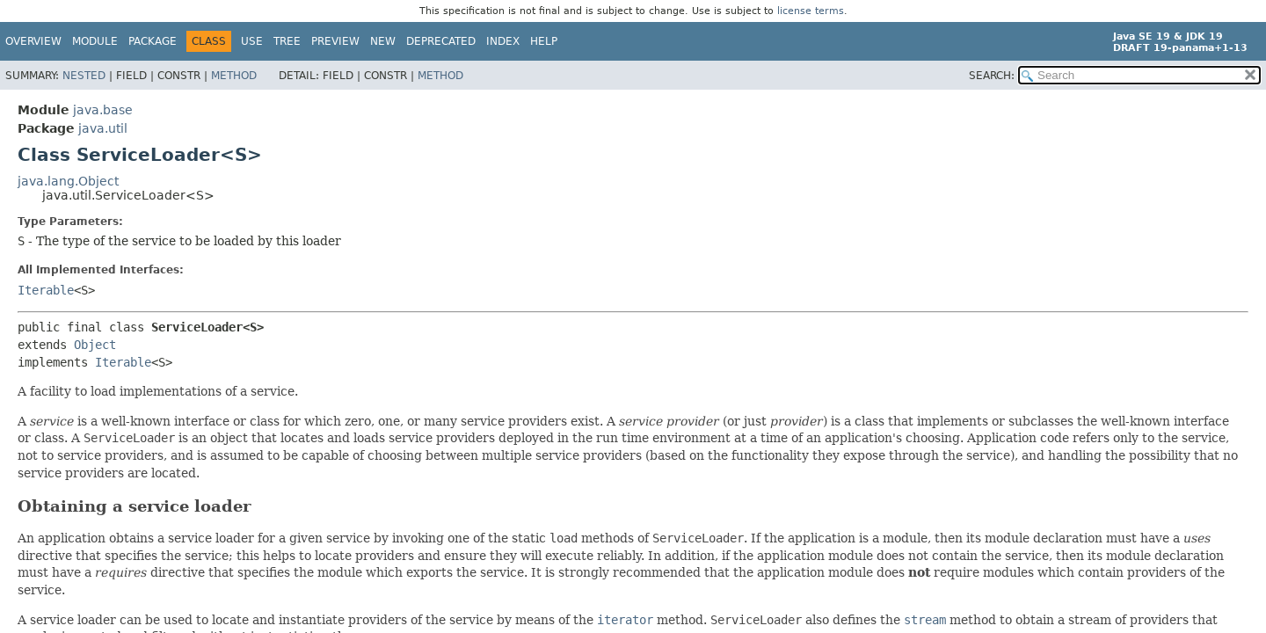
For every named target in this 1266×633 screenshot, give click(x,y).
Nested (84, 75)
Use (252, 41)
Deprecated (441, 41)
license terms (810, 11)
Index (503, 41)
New (383, 41)
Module (95, 41)
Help (543, 41)
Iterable (46, 290)
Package (152, 41)
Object (95, 345)
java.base (103, 110)
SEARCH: (992, 75)
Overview (33, 41)
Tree (287, 41)
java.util (102, 128)
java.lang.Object (68, 181)
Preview (335, 41)
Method (234, 75)
